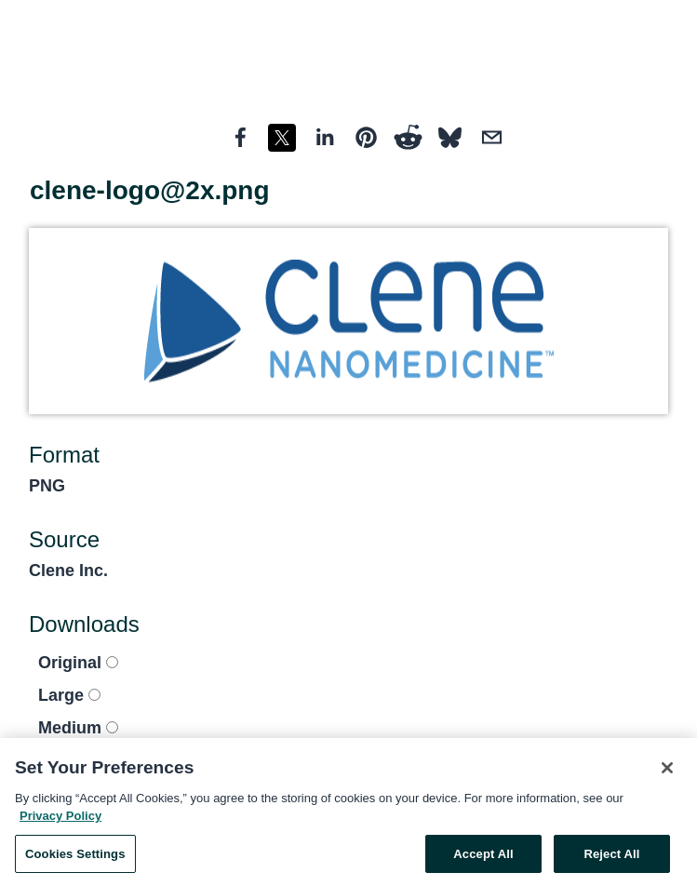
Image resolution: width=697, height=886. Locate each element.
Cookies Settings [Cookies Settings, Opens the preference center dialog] (75, 859)
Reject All (611, 859)
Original (78, 662)
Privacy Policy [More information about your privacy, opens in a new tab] (60, 820)
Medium (78, 727)
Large (69, 695)
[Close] (667, 772)
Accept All (483, 859)
